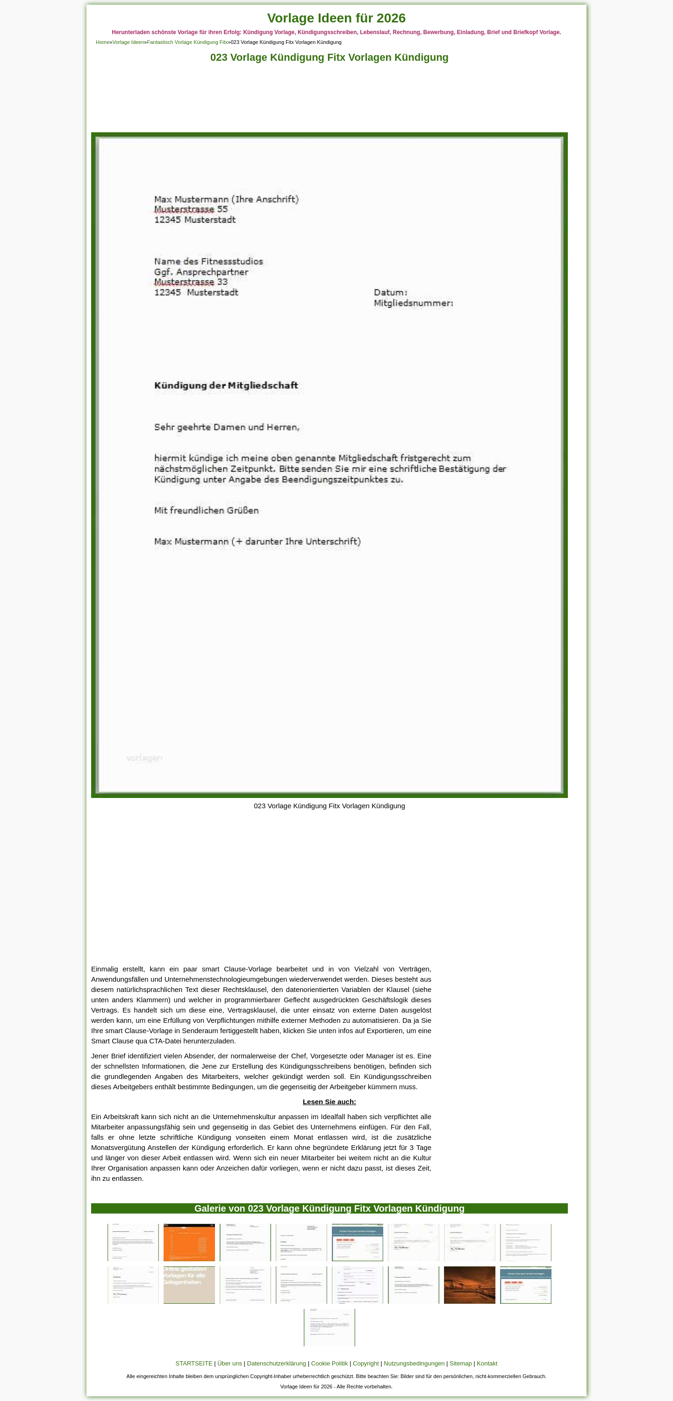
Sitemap (461, 1363)
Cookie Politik (329, 1363)
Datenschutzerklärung (276, 1363)
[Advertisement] (329, 100)
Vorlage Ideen (128, 42)
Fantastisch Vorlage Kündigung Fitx (187, 42)
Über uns (229, 1363)
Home (102, 42)
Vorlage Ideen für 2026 (336, 18)
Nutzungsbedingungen (414, 1363)
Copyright (366, 1363)
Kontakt (487, 1363)
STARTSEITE (194, 1363)
